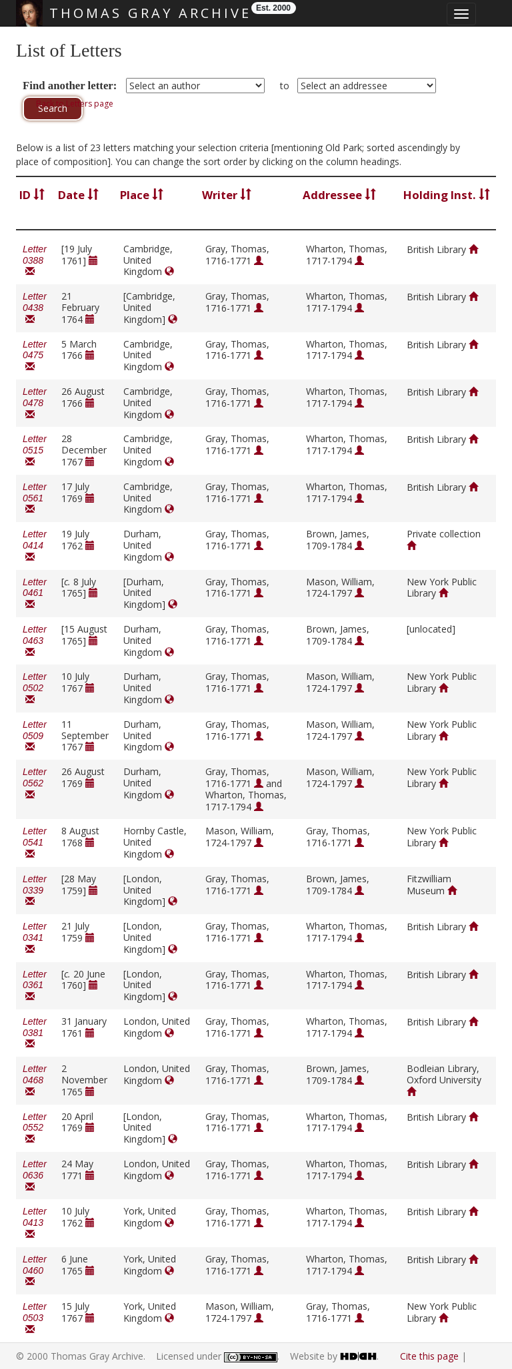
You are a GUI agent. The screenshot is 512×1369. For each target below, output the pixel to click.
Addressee (339, 194)
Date (78, 194)
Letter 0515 (35, 450)
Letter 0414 (35, 546)
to (284, 85)
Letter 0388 (35, 261)
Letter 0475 (35, 356)
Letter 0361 (35, 986)
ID (32, 194)
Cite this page (429, 1356)
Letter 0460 (35, 1271)
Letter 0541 (35, 843)
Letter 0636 (35, 1176)
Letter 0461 (35, 594)
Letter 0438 (35, 308)
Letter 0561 (35, 498)
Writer (226, 194)
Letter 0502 (35, 688)
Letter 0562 (35, 783)
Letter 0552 (35, 1128)
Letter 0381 (35, 1033)
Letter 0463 (35, 641)
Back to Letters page (74, 103)
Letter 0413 (35, 1223)
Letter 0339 (35, 891)
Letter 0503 (35, 1318)
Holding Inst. (446, 194)
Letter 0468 (35, 1080)
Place (141, 194)
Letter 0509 (35, 736)
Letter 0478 (35, 403)
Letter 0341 (35, 938)
